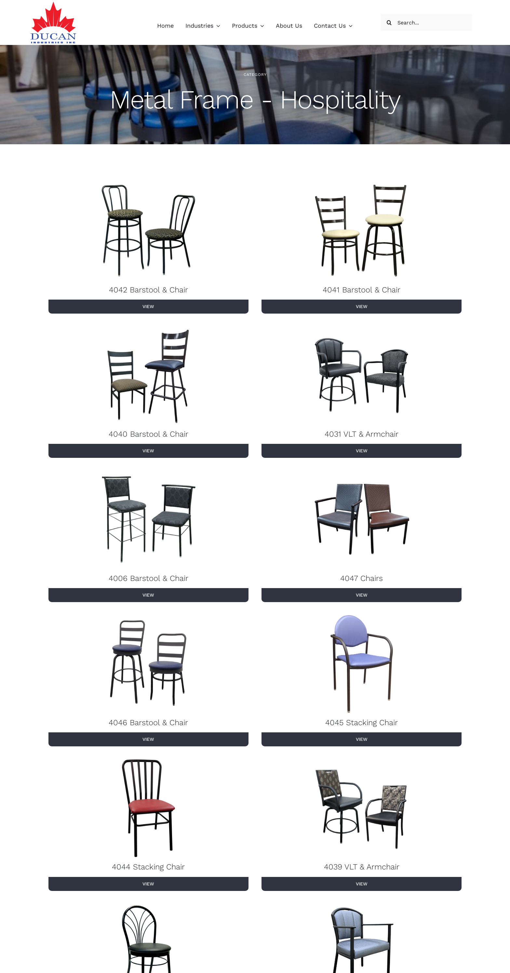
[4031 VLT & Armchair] (362, 376)
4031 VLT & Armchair (361, 434)
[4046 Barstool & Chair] (148, 664)
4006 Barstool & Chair (148, 578)
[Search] (389, 22)
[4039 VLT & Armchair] (362, 809)
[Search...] (426, 22)
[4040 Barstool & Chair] (148, 376)
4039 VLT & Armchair (361, 867)
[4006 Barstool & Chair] (148, 520)
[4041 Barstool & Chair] (362, 231)
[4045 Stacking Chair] (362, 664)
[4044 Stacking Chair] (148, 809)
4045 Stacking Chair (361, 723)
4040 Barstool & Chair (148, 434)
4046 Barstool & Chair (148, 723)
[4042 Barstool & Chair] (148, 231)
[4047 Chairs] (362, 520)
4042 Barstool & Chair (148, 290)
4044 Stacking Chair (148, 867)
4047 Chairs (361, 578)
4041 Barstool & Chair (361, 290)
